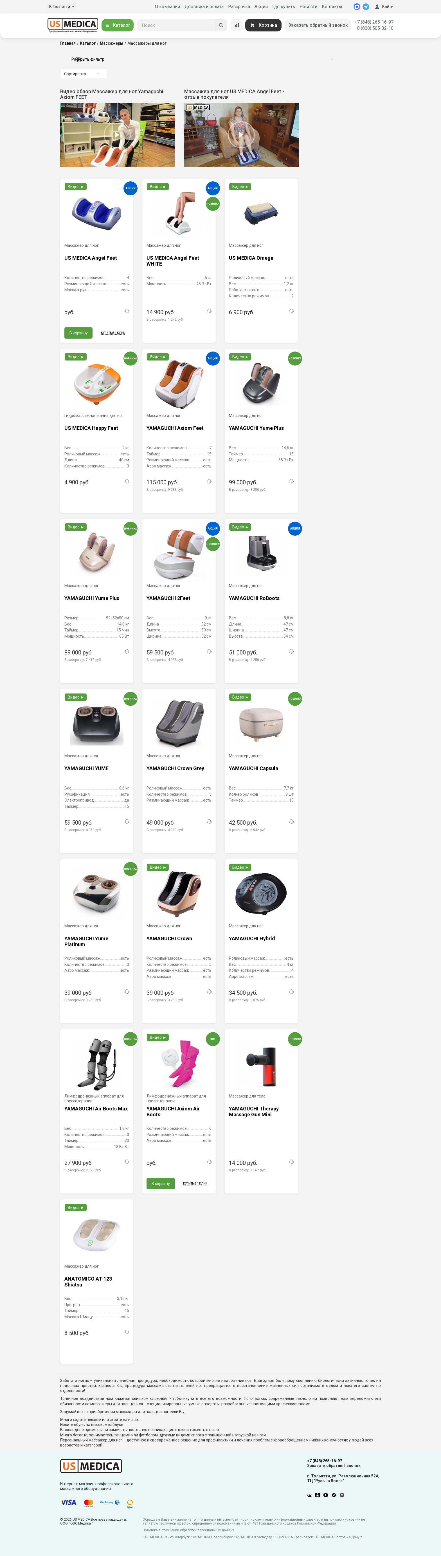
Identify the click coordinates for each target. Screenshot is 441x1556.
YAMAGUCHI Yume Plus (256, 428)
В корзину (78, 333)
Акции (261, 6)
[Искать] (221, 25)
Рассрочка (239, 6)
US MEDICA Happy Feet (91, 428)
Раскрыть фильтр (202, 59)
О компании (167, 6)
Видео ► (76, 186)
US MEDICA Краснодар (254, 1537)
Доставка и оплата (204, 6)
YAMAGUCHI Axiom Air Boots (173, 1112)
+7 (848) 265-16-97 (374, 22)
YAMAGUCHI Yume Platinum (86, 942)
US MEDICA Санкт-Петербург (167, 1537)
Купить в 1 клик (113, 332)
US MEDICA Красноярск (294, 1537)
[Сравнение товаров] (237, 25)
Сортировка (82, 74)
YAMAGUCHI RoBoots (254, 598)
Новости (308, 6)
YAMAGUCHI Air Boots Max (96, 1109)
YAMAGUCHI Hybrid (252, 938)
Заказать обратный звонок (318, 25)
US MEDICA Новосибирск (213, 1537)
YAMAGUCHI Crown (169, 938)
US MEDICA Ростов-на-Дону (337, 1537)
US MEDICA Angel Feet (90, 258)
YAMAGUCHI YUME (86, 768)
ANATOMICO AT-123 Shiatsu (88, 1282)
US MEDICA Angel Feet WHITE (173, 261)
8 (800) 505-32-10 (375, 28)
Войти (383, 6)
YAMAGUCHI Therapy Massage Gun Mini (254, 1112)
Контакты (332, 6)
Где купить (283, 6)
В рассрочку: (165, 319)
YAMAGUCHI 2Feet (168, 598)
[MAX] (357, 6)
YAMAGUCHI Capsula (253, 768)
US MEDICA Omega (251, 258)
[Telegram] (366, 6)
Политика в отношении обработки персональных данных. (189, 1530)
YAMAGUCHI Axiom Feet (175, 428)
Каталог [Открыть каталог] (117, 25)
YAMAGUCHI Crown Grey (175, 768)
